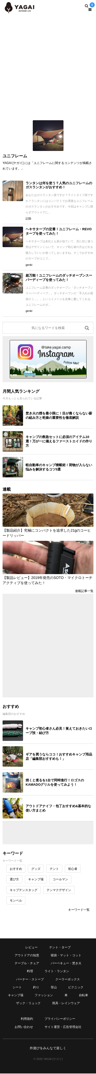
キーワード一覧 (79, 910)
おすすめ (16, 869)
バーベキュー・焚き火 (66, 963)
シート (17, 987)
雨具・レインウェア (66, 1003)
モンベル (16, 900)
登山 (54, 987)
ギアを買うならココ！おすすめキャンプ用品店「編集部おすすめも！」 (59, 756)
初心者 (72, 869)
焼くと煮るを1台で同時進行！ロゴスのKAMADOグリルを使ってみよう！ (55, 782)
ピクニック (75, 987)
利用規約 (27, 1019)
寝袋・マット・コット (66, 955)
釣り (36, 987)
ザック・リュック (28, 1003)
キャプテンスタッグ (23, 890)
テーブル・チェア (27, 963)
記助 (28, 218)
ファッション (44, 995)
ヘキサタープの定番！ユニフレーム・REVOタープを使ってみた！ (59, 231)
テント (54, 869)
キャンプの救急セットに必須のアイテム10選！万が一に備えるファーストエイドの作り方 (59, 441)
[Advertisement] (48, 66)
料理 (30, 971)
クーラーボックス (67, 979)
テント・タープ (60, 947)
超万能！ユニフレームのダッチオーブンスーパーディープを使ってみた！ (59, 277)
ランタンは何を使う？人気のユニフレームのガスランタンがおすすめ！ (59, 185)
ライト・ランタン (57, 971)
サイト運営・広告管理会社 (63, 1027)
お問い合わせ (24, 1027)
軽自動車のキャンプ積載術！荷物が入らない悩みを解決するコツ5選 (59, 467)
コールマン (60, 879)
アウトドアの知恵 (27, 955)
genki (29, 264)
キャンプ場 (36, 879)
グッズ (35, 869)
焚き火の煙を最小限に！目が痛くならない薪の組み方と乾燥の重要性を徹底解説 (59, 415)
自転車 (83, 995)
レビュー (31, 947)
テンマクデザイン (59, 890)
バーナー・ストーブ (30, 979)
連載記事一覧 (84, 591)
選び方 (14, 879)
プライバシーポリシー (60, 1019)
